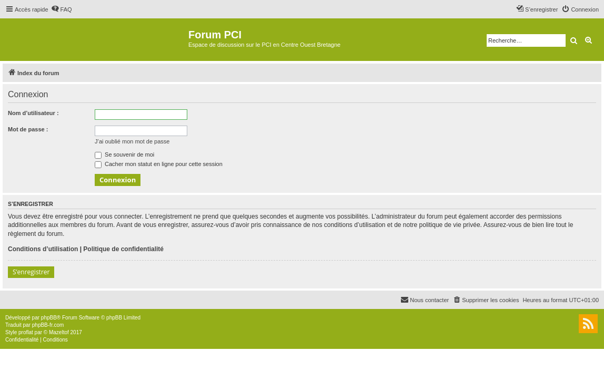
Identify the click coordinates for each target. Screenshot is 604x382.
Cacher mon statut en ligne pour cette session (159, 164)
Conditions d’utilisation (43, 249)
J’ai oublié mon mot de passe (132, 141)
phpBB (49, 318)
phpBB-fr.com (48, 325)
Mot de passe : (28, 129)
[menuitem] (61, 9)
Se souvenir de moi (124, 154)
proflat (25, 332)
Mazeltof (59, 332)
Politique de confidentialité (123, 249)
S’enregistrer (31, 271)
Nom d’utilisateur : (33, 113)
